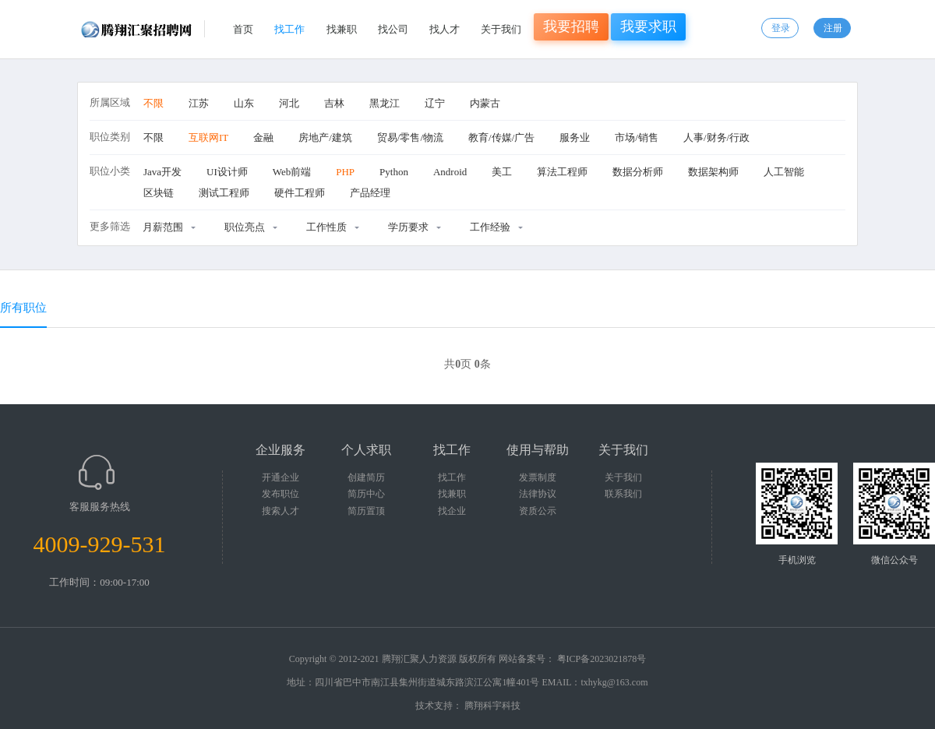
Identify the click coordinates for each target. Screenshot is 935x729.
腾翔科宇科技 (492, 705)
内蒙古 (485, 103)
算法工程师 (562, 172)
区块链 (158, 193)
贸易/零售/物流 (410, 137)
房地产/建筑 (325, 137)
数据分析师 (637, 172)
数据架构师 (713, 172)
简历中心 (366, 493)
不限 (153, 103)
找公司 (393, 29)
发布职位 (280, 493)
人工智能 (784, 172)
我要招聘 (571, 26)
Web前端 (292, 172)
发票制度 (537, 477)
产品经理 (370, 193)
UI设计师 (227, 172)
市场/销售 (636, 137)
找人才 (444, 29)
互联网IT (208, 137)
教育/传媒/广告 (501, 137)
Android (450, 172)
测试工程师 (224, 193)
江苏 (199, 103)
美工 (502, 172)
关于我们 (501, 29)
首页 (243, 29)
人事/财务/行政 (716, 137)
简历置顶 (366, 510)
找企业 (452, 510)
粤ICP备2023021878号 (602, 658)
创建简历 (366, 477)
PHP (345, 172)
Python (393, 172)
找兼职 (341, 29)
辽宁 (435, 103)
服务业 (574, 137)
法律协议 (537, 493)
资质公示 (537, 510)
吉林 (334, 103)
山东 (244, 103)
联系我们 (623, 493)
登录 (780, 28)
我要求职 (648, 26)
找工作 (289, 29)
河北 (289, 103)
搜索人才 (280, 510)
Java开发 (162, 172)
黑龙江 (384, 103)
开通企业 (280, 477)
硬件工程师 (299, 193)
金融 (263, 137)
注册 (833, 28)
